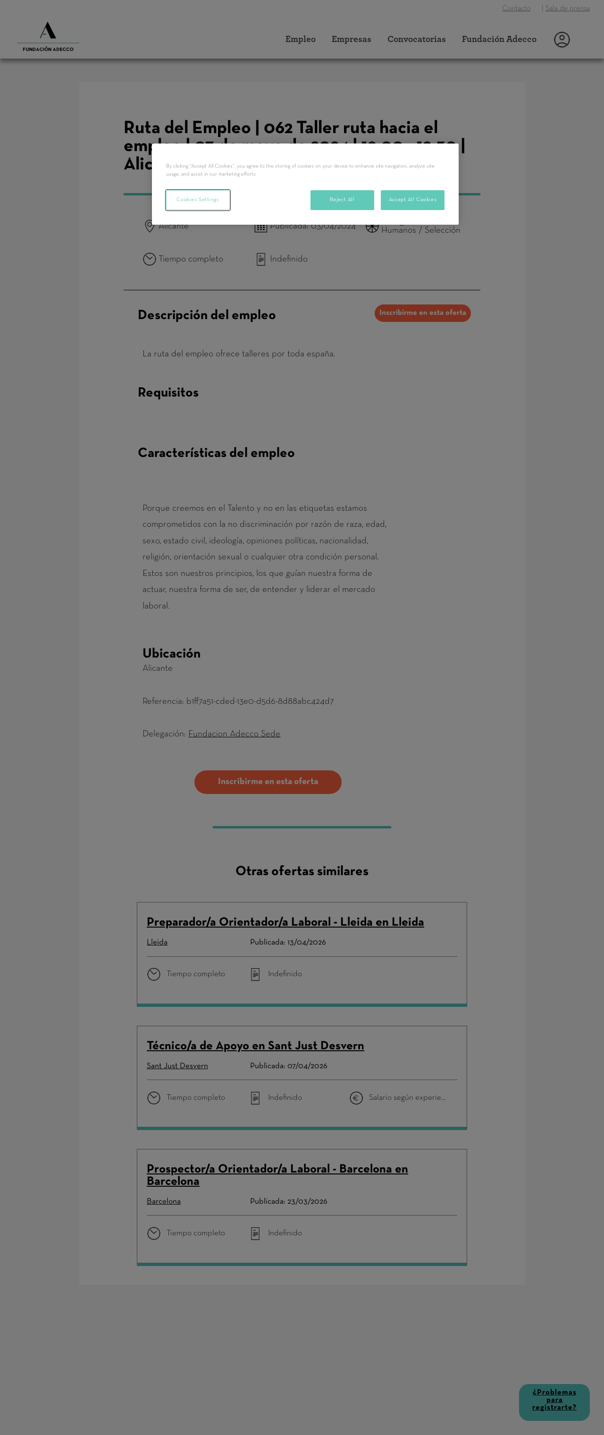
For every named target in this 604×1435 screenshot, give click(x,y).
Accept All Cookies (412, 199)
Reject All (342, 199)
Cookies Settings (197, 199)
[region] (305, 184)
